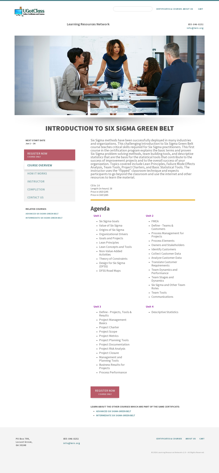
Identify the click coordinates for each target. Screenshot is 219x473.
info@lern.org (195, 27)
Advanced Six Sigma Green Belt (113, 411)
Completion (36, 189)
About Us (188, 9)
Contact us (35, 197)
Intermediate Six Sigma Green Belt (115, 415)
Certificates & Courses (169, 9)
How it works (37, 173)
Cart (200, 9)
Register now (105, 392)
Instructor (35, 181)
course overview (39, 165)
